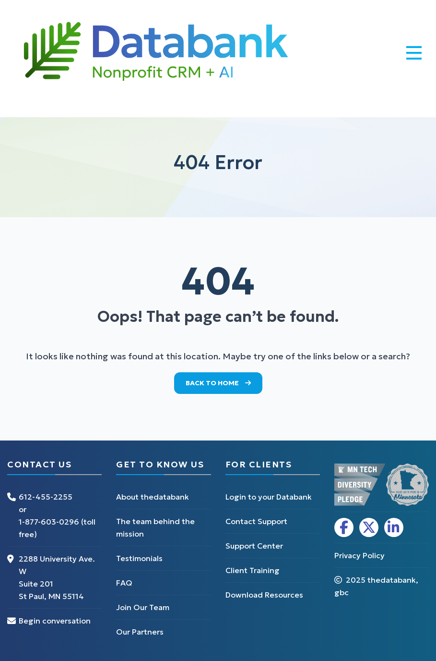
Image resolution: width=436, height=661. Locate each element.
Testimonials (139, 558)
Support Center (254, 546)
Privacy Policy (359, 555)
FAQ (124, 583)
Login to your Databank (268, 497)
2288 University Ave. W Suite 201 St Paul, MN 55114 (57, 577)
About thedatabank (152, 497)
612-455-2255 (45, 497)
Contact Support (256, 521)
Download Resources (264, 595)
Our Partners (140, 632)
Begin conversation (55, 620)
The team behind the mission (155, 527)
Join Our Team (142, 607)
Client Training (252, 570)
